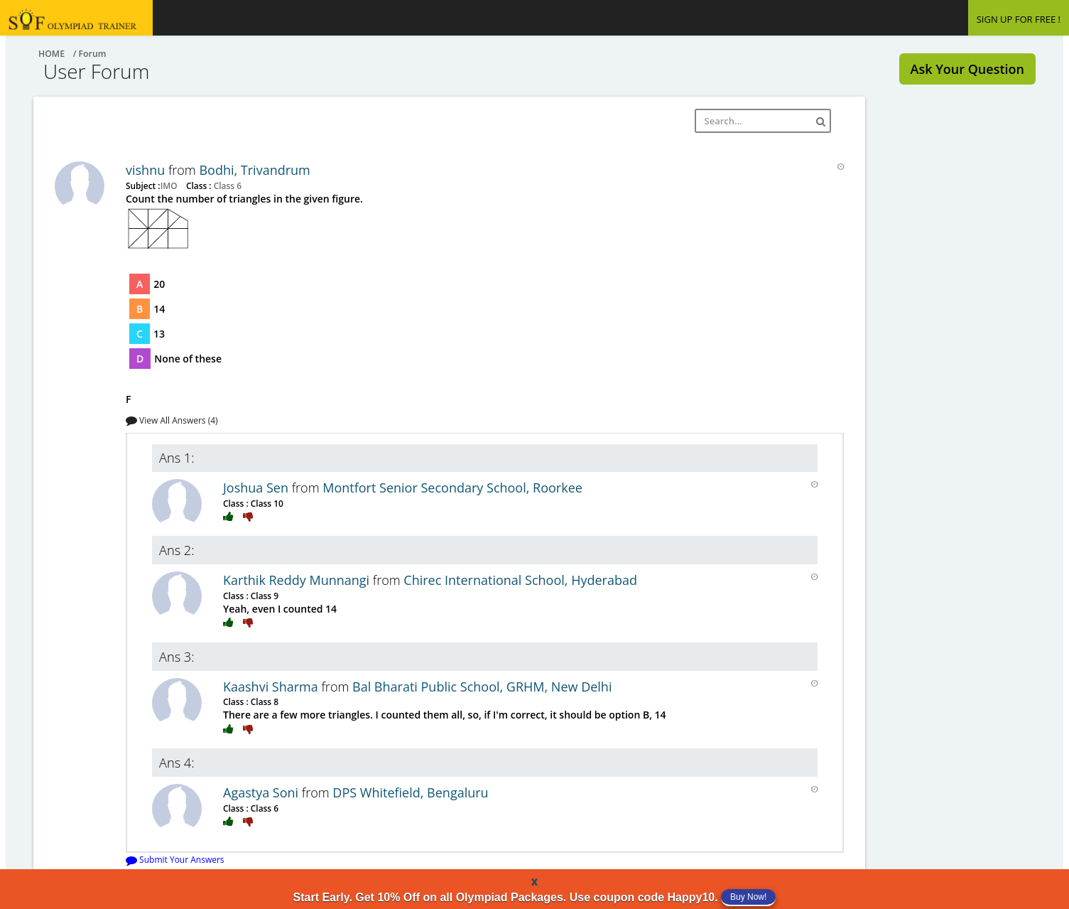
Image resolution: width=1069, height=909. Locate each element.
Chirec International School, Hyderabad (520, 579)
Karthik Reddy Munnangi (298, 579)
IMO (170, 185)
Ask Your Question (967, 68)
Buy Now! (748, 897)
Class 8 (263, 701)
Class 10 (266, 503)
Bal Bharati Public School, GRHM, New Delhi (482, 686)
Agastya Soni (262, 792)
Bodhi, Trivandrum (254, 169)
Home (51, 54)
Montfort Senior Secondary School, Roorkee (452, 487)
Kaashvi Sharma (272, 686)
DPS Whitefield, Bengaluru (410, 792)
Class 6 (227, 185)
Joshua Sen (257, 487)
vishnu (147, 169)
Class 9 (263, 595)
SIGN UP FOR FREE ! (1018, 19)
